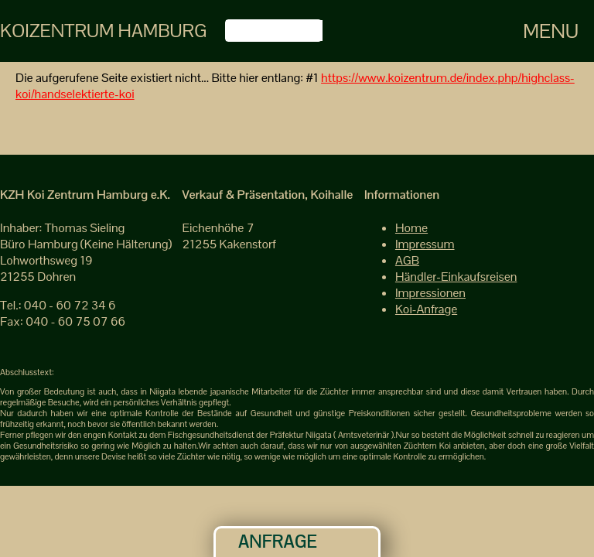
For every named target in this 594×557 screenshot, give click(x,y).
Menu (551, 31)
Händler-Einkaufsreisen (456, 276)
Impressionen (430, 293)
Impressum (425, 244)
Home (411, 228)
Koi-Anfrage (426, 309)
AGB (407, 260)
